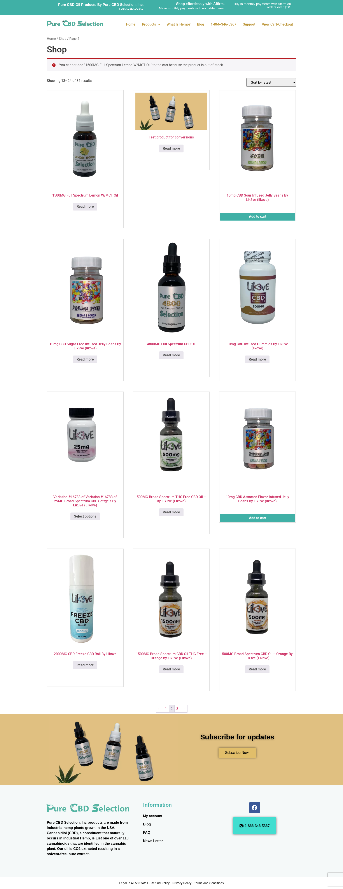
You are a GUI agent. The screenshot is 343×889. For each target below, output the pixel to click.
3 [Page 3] (177, 709)
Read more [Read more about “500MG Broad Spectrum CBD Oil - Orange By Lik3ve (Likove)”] (257, 669)
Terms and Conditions (209, 883)
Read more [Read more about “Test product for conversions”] (171, 148)
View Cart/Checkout (277, 24)
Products (151, 24)
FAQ (146, 832)
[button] (151, 24)
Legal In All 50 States (133, 883)
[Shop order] (271, 82)
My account (152, 816)
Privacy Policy (181, 883)
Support (249, 24)
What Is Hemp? (179, 24)
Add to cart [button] (257, 216)
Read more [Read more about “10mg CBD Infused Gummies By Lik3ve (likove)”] (257, 359)
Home (130, 24)
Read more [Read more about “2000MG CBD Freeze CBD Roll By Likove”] (85, 665)
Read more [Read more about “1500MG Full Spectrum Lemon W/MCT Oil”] (85, 206)
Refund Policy (160, 883)
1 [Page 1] (166, 709)
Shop (62, 39)
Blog (200, 24)
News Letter (153, 841)
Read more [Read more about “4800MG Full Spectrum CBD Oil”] (171, 355)
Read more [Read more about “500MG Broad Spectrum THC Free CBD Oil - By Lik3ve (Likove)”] (171, 512)
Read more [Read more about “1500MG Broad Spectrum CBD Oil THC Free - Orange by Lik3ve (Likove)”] (171, 669)
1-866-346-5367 (223, 24)
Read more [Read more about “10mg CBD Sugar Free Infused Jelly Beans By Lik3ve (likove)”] (85, 359)
